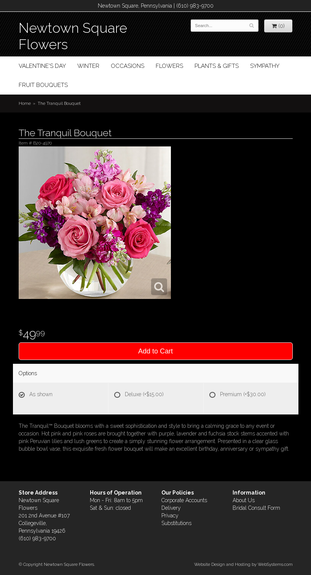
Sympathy (264, 66)
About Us (244, 500)
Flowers (169, 66)
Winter (88, 66)
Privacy (170, 515)
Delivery (171, 508)
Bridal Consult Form (256, 508)
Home (25, 103)
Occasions (127, 66)
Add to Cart (155, 351)
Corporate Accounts (184, 500)
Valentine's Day (42, 66)
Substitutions (176, 523)
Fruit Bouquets (43, 85)
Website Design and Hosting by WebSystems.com (243, 564)
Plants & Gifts (217, 66)
